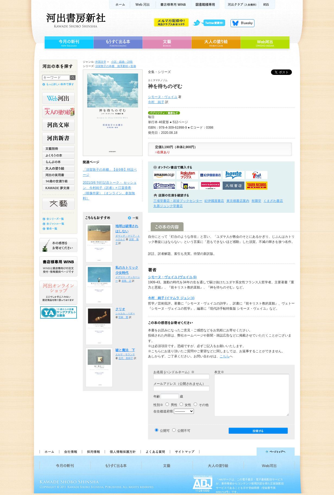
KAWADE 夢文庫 (58, 188)
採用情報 (93, 452)
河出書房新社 (75, 20)
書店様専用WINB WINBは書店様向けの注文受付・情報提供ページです (58, 266)
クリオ (120, 309)
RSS (267, 4)
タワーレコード (256, 186)
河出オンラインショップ (58, 293)
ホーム (119, 4)
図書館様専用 (205, 4)
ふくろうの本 (58, 155)
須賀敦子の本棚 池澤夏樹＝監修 (115, 66)
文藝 (167, 42)
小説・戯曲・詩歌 (122, 61)
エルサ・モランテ (125, 354)
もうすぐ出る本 (118, 42)
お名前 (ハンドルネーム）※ (173, 372)
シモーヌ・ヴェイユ (162, 97)
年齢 (156, 396)
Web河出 (143, 4)
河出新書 (58, 138)
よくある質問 (155, 452)
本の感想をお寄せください (58, 245)
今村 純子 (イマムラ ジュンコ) (171, 298)
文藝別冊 (58, 148)
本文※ (219, 372)
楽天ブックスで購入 (187, 175)
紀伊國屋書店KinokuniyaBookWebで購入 (210, 175)
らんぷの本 (58, 161)
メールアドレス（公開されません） (179, 384)
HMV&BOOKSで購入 (210, 186)
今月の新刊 (68, 42)
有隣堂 (256, 201)
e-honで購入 (187, 186)
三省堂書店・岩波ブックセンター (177, 201)
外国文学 (100, 61)
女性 (185, 405)
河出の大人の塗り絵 (58, 112)
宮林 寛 (123, 317)
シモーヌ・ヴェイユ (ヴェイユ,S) (172, 277)
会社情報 (70, 452)
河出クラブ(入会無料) (242, 4)
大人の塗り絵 (216, 42)
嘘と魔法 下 (125, 350)
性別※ (158, 405)
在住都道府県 (163, 411)
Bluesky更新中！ (242, 23)
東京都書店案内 (237, 201)
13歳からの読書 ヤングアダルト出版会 (59, 312)
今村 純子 (156, 102)
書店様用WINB (173, 4)
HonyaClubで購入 (164, 186)
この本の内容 (167, 226)
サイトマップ (185, 452)
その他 (201, 405)
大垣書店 (233, 186)
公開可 (165, 431)
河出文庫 (58, 125)
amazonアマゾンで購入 (164, 175)
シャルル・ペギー (125, 313)
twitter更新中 (211, 23)
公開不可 (183, 431)
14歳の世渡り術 (58, 181)
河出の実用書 (58, 175)
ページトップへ (249, 452)
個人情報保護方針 (122, 452)
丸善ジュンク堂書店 (168, 206)
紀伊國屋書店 (214, 201)
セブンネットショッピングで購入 (256, 175)
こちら (224, 356)
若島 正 (126, 281)
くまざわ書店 (273, 201)
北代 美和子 (125, 358)
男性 (171, 405)
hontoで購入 (233, 175)
